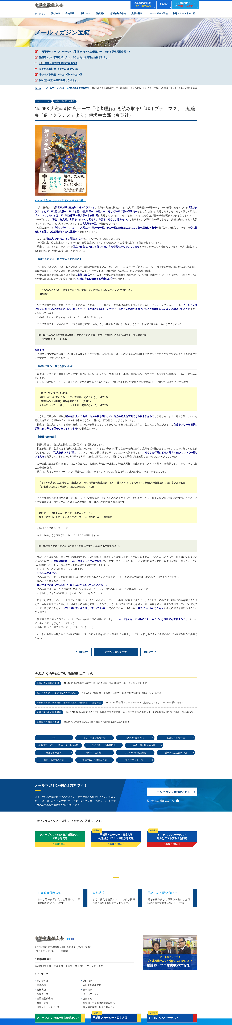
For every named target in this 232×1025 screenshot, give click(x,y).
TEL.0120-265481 (100, 912)
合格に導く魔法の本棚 (64, 101)
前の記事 (83, 651)
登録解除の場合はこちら (160, 800)
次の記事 (148, 651)
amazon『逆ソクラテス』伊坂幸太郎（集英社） (60, 200)
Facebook (72, 938)
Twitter (68, 938)
